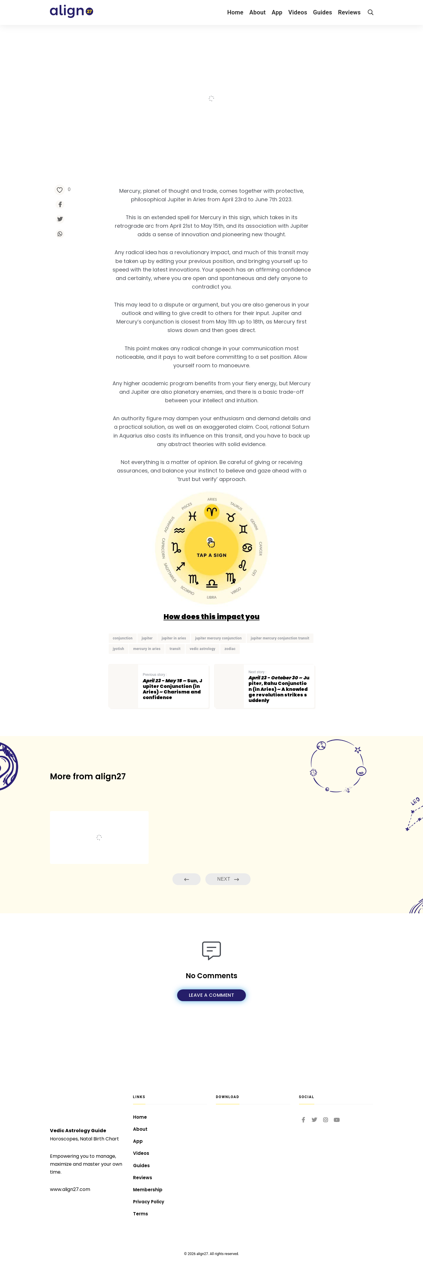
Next (228, 906)
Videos (297, 12)
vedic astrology (203, 675)
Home (235, 12)
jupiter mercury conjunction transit (280, 664)
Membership (148, 1187)
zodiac (230, 675)
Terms (140, 1213)
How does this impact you (212, 642)
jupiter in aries (174, 664)
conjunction (122, 664)
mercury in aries (146, 675)
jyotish (118, 675)
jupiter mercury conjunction (218, 664)
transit (174, 675)
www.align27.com (70, 1181)
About (257, 12)
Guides (322, 12)
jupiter (147, 664)
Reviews (349, 12)
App (277, 12)
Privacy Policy (150, 1200)
